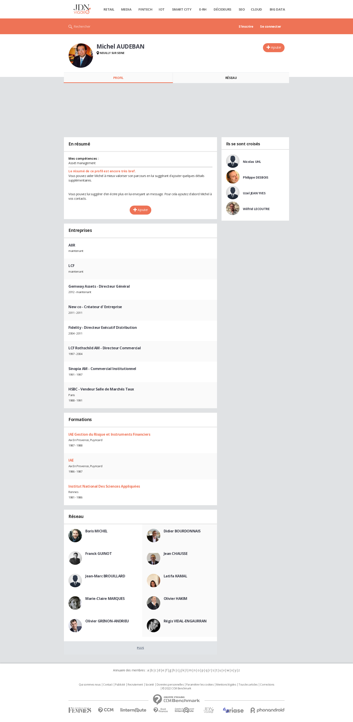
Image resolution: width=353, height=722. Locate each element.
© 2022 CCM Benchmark (176, 688)
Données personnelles (170, 684)
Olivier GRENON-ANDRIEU (107, 621)
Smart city (182, 9)
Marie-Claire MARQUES (105, 598)
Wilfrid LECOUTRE (256, 209)
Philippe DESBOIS (255, 177)
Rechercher (82, 26)
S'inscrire (246, 26)
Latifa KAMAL (175, 576)
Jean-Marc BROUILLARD (105, 576)
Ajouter (276, 47)
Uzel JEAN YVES (254, 193)
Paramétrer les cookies (200, 684)
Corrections (267, 684)
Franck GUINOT (98, 553)
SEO (242, 9)
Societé (149, 684)
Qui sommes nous (90, 684)
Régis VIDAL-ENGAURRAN (185, 621)
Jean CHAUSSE (176, 553)
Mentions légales (226, 684)
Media (126, 9)
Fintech (145, 9)
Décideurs (222, 9)
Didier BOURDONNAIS (182, 531)
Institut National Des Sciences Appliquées (104, 486)
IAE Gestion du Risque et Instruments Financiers (109, 434)
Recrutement (135, 684)
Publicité (120, 684)
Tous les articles (248, 684)
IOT (162, 9)
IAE (71, 460)
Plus (140, 648)
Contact (107, 684)
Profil (118, 78)
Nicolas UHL (252, 161)
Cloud (256, 9)
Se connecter (270, 26)
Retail (109, 9)
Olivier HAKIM (176, 598)
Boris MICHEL (96, 531)
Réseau (231, 78)
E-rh (202, 9)
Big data (277, 9)
